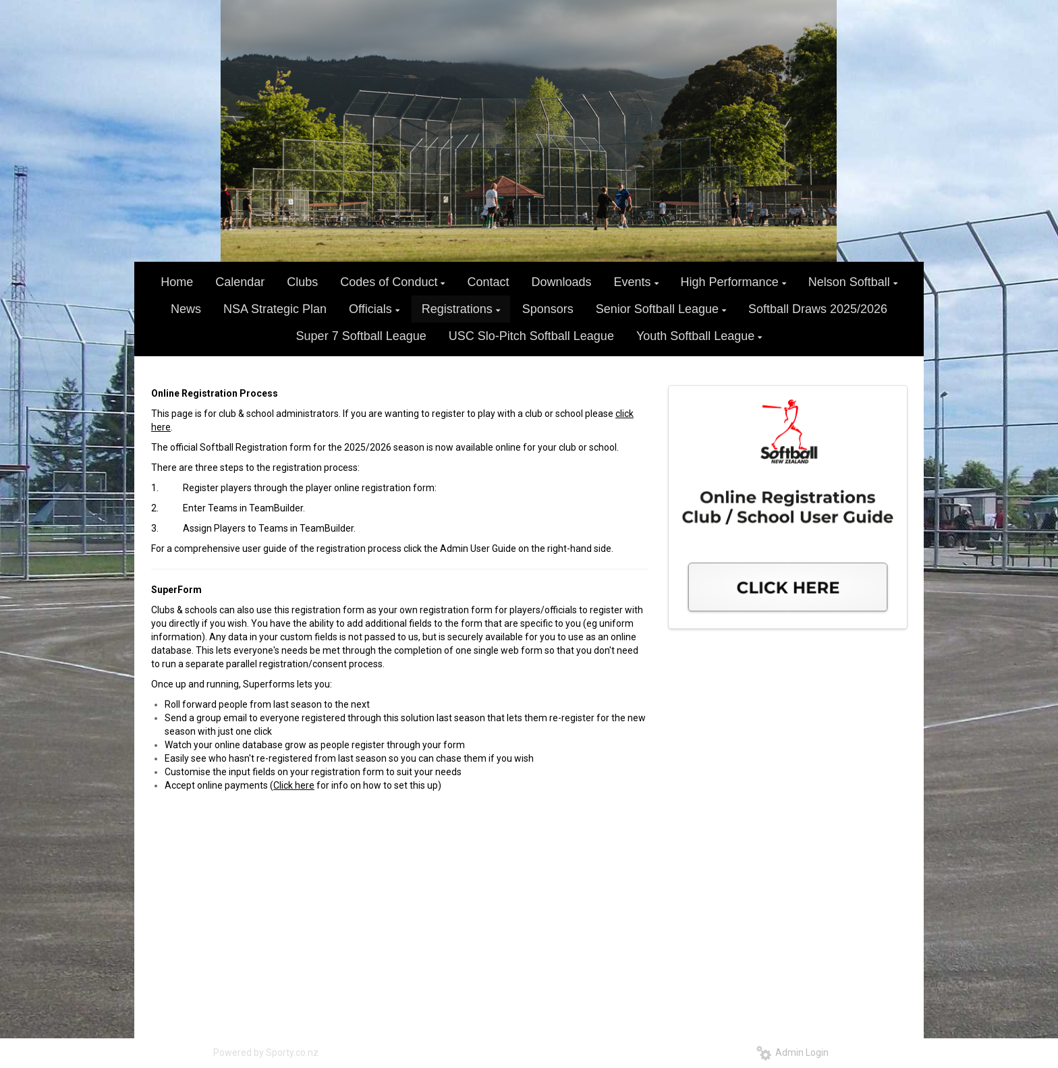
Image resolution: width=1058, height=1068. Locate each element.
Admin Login (792, 1052)
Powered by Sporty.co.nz (265, 1052)
